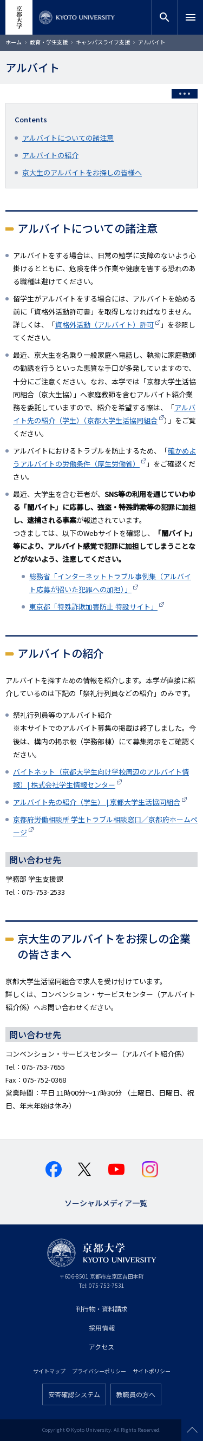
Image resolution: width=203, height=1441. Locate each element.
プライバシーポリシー (99, 1371)
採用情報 (102, 1327)
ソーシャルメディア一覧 (105, 1202)
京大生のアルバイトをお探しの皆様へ (82, 172)
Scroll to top (192, 1430)
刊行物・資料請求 (102, 1308)
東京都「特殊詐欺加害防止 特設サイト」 (93, 606)
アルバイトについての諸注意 (68, 138)
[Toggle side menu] (185, 94)
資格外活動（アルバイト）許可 (104, 324)
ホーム (13, 42)
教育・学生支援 (49, 42)
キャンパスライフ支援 (103, 42)
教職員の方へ (135, 1394)
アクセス (101, 1346)
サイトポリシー (152, 1371)
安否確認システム (74, 1394)
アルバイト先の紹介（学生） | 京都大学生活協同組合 (96, 802)
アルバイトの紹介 (50, 155)
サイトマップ (49, 1371)
